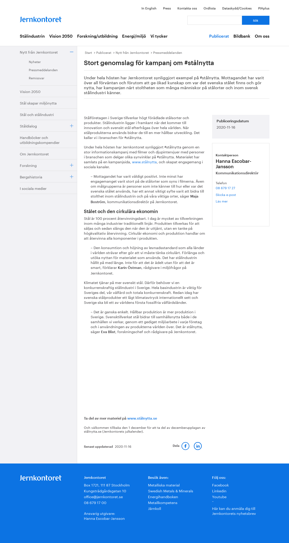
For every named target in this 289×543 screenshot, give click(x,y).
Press (167, 7)
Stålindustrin (32, 36)
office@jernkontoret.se (103, 496)
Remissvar (36, 77)
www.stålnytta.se (142, 418)
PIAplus (263, 7)
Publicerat (219, 36)
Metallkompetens (162, 502)
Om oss (262, 36)
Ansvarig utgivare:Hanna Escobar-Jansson (104, 515)
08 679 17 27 (225, 187)
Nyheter (35, 61)
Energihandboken (163, 496)
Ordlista (210, 7)
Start (88, 52)
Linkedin (219, 490)
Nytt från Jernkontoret (39, 52)
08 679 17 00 (95, 502)
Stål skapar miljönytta (38, 102)
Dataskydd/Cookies (237, 7)
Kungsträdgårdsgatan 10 (105, 490)
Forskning (28, 165)
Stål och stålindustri (37, 114)
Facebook (220, 484)
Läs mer (228, 201)
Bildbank (241, 36)
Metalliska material (164, 484)
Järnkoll (154, 508)
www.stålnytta (144, 161)
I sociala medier (33, 188)
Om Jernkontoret (34, 153)
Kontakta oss (187, 7)
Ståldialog (28, 125)
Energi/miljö (134, 36)
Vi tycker (159, 36)
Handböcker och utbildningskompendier (40, 139)
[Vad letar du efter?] (214, 20)
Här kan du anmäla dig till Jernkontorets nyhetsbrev (234, 510)
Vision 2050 (61, 36)
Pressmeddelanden (43, 69)
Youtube (219, 496)
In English (149, 7)
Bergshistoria (31, 176)
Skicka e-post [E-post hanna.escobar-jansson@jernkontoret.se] (226, 194)
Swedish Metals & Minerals (170, 490)
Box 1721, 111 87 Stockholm (107, 484)
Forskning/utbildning (97, 36)
